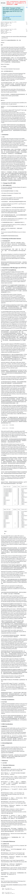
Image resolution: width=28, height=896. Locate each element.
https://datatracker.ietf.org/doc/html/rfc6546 (12, 16)
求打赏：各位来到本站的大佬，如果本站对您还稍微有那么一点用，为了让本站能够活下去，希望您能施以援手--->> (16, 3)
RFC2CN (3, 3)
